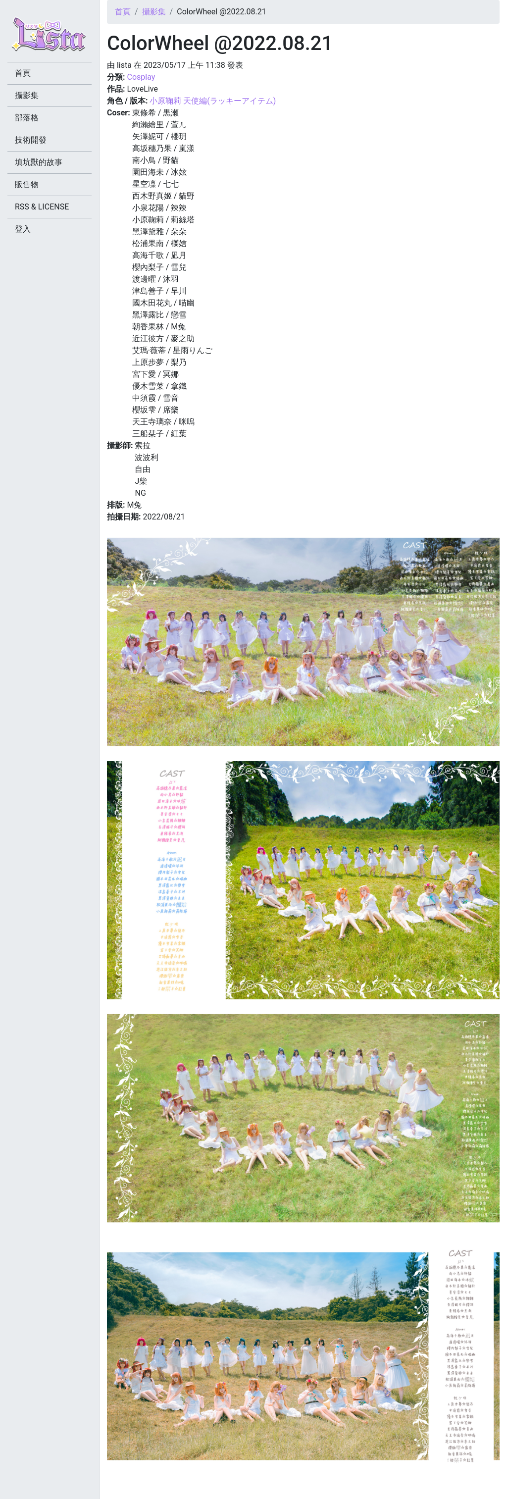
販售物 (27, 184)
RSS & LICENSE (42, 206)
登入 (23, 229)
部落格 (27, 117)
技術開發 (31, 140)
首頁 (123, 11)
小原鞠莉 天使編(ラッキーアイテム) (213, 100)
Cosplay (141, 77)
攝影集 (154, 11)
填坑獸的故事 (38, 162)
